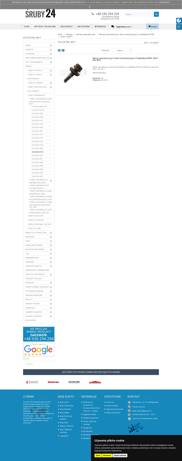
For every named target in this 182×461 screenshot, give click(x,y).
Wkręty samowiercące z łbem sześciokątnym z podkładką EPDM (40, 101)
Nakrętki (29, 49)
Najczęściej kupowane (114, 409)
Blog (26, 358)
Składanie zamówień (91, 435)
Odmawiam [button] (107, 455)
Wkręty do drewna (35, 83)
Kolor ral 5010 (37, 124)
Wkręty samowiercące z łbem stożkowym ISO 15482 (40, 192)
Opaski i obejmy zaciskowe (37, 287)
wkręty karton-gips (35, 216)
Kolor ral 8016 (37, 155)
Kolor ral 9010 (37, 176)
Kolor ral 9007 (37, 173)
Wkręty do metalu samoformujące (34, 77)
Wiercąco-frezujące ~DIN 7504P (39, 224)
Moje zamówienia (66, 406)
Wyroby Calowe (33, 303)
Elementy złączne (34, 312)
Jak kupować (88, 431)
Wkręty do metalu (35, 70)
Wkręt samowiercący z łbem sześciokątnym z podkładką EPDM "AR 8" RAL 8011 (125, 59)
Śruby (28, 45)
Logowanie (64, 436)
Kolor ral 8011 (38, 152)
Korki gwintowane (34, 245)
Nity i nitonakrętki (34, 62)
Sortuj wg (105, 50)
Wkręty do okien (34, 228)
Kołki (28, 241)
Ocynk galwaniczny (39, 107)
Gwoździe (30, 237)
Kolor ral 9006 (37, 169)
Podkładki (30, 54)
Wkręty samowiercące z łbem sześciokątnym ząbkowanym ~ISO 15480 (40, 204)
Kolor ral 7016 (37, 138)
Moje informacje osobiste (66, 417)
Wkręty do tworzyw (36, 220)
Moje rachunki (65, 409)
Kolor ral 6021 (37, 131)
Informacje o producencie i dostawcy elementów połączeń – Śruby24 (91, 406)
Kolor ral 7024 (37, 141)
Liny (27, 253)
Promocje (110, 402)
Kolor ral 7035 (37, 145)
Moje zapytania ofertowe (66, 430)
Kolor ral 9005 (37, 166)
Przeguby (30, 283)
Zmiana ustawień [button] (120, 455)
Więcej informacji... (100, 73)
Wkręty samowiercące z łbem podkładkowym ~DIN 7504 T (40, 211)
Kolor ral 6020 (37, 128)
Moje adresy (64, 412)
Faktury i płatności (67, 426)
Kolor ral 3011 (37, 121)
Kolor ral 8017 (37, 159)
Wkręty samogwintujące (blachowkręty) (37, 89)
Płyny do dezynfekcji (35, 274)
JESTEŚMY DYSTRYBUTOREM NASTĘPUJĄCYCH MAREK (91, 372)
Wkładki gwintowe (34, 295)
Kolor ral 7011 (37, 134)
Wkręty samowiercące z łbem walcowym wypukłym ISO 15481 (40, 198)
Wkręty (29, 66)
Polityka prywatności (91, 418)
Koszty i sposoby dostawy (89, 422)
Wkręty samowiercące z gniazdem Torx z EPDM (38, 181)
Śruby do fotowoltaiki (36, 232)
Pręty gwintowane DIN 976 (37, 58)
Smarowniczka (32, 258)
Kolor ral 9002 (37, 162)
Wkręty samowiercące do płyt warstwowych (39, 186)
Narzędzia (30, 308)
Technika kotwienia (34, 291)
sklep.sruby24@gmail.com (142, 411)
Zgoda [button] (98, 455)
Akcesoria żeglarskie (35, 249)
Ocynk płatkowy (38, 110)
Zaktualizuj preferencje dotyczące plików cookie (18, 460)
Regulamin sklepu (89, 414)
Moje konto (66, 396)
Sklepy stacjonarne (113, 412)
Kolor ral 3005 (37, 114)
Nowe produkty (112, 406)
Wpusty (29, 299)
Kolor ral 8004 (37, 148)
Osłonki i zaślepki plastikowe (33, 318)
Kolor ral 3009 (37, 117)
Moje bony (64, 422)
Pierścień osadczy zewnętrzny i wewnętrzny (37, 268)
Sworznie (30, 262)
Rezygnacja (87, 428)
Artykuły (30, 364)
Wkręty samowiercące (36, 95)
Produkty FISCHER (33, 278)
